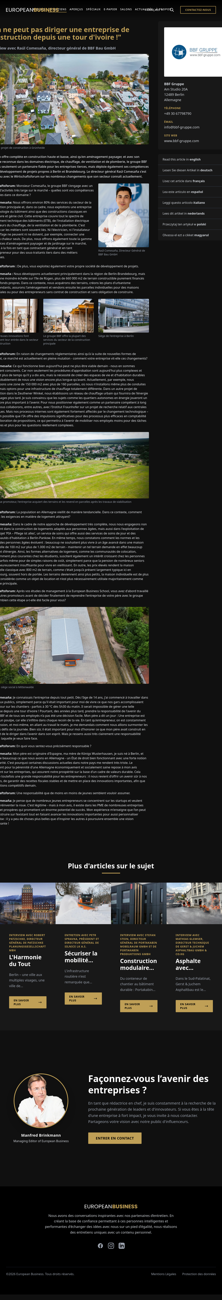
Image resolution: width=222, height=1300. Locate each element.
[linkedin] (122, 1246)
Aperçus (76, 9)
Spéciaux (93, 9)
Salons (126, 9)
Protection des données (199, 1274)
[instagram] (111, 1246)
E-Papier (110, 9)
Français (154, 10)
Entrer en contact (115, 1138)
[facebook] (100, 1246)
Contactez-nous (198, 10)
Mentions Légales (163, 1274)
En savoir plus (28, 1002)
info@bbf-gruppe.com (181, 127)
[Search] (172, 10)
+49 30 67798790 (177, 113)
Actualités (144, 9)
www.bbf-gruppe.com (181, 140)
